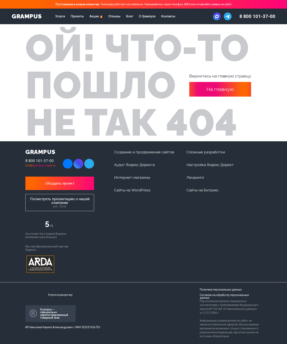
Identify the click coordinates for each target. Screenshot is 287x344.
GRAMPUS (27, 16)
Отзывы (114, 16)
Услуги (60, 16)
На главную (220, 89)
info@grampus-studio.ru (40, 165)
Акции (94, 16)
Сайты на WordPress (132, 190)
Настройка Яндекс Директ (210, 165)
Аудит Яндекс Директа (134, 165)
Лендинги (195, 177)
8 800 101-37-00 (257, 16)
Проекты (77, 16)
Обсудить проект (59, 183)
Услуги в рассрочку (60, 294)
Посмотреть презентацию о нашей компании (60, 202)
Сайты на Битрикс (203, 190)
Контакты (168, 16)
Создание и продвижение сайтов (144, 152)
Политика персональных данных (221, 289)
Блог (129, 16)
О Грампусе (147, 16)
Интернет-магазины (132, 177)
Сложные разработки (206, 152)
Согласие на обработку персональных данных (224, 296)
